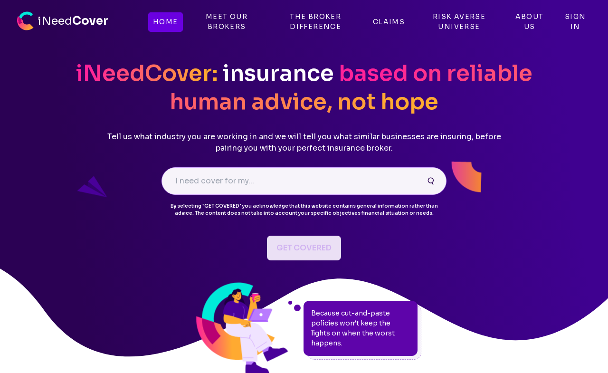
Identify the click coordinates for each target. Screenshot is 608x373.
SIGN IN (575, 21)
